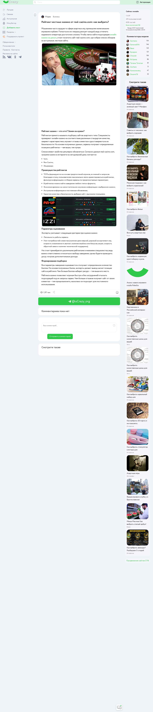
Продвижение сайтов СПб (137, 560)
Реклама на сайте (10, 53)
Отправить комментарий (60, 336)
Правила (6, 49)
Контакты (15, 49)
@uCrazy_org (79, 301)
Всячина (56, 16)
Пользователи (9, 46)
